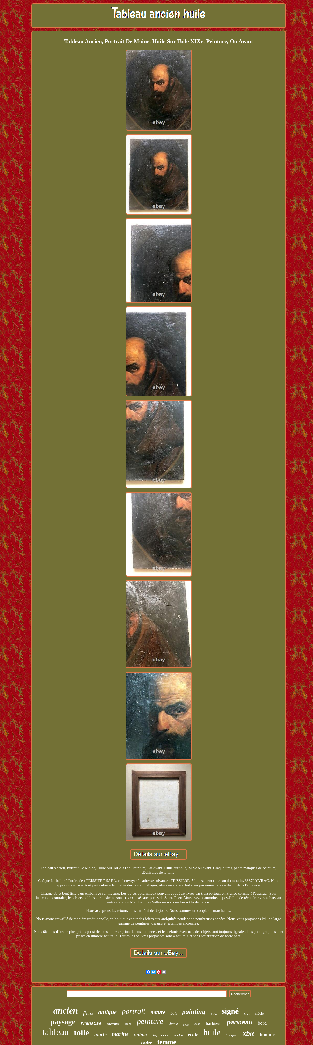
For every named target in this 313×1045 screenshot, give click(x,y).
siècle (259, 1013)
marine (120, 1034)
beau (197, 1024)
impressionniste (167, 1035)
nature (157, 1012)
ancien (65, 1010)
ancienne (113, 1024)
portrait (133, 1011)
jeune (247, 1014)
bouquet (231, 1035)
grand (127, 1024)
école (214, 1014)
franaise (91, 1023)
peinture (150, 1021)
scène (140, 1035)
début (186, 1024)
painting (193, 1011)
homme (267, 1034)
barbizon (213, 1023)
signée (173, 1024)
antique (107, 1012)
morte (100, 1034)
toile (81, 1032)
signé (230, 1011)
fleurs (88, 1013)
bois (173, 1013)
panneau (240, 1022)
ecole (193, 1034)
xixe (249, 1033)
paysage (63, 1022)
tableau (56, 1032)
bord (262, 1023)
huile (211, 1032)
